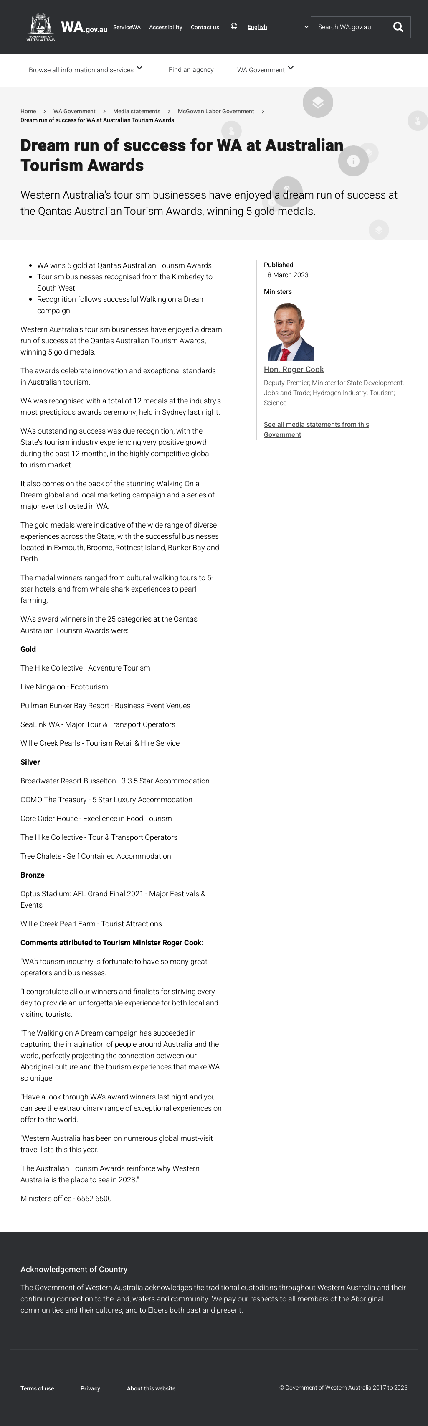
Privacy (90, 1387)
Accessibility (165, 27)
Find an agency (193, 70)
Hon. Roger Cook (294, 369)
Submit (398, 27)
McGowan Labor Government (216, 110)
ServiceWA (127, 27)
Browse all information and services (81, 70)
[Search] (348, 27)
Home (28, 110)
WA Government (263, 70)
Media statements (136, 110)
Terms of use (37, 1387)
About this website (151, 1387)
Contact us (205, 27)
